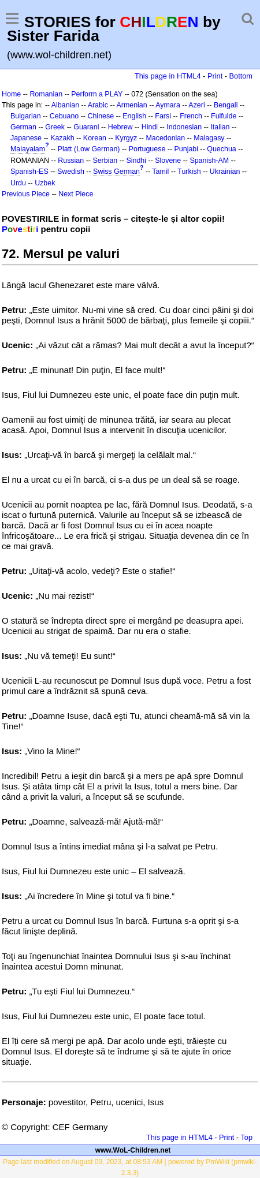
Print (214, 76)
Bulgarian (25, 116)
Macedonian (165, 138)
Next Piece (75, 194)
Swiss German (116, 171)
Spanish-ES (29, 171)
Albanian (65, 105)
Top (246, 1137)
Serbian (104, 160)
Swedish (70, 171)
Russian (71, 160)
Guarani (86, 127)
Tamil (160, 171)
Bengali (226, 105)
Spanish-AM (209, 160)
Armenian (131, 105)
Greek (55, 127)
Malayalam (27, 149)
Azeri (196, 105)
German (23, 127)
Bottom (240, 76)
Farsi (163, 116)
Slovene (168, 160)
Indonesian (184, 127)
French (191, 116)
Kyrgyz (126, 138)
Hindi (150, 127)
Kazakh (62, 138)
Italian (219, 127)
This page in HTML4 (168, 76)
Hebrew (120, 127)
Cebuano (64, 116)
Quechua (221, 149)
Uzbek (45, 183)
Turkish (188, 171)
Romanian (45, 94)
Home (11, 94)
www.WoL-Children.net (133, 1150)
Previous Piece (26, 194)
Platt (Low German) (89, 149)
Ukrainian (225, 171)
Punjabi (186, 149)
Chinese (100, 116)
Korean (94, 138)
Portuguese (147, 149)
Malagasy (209, 138)
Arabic (98, 105)
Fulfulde (223, 116)
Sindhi (136, 160)
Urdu (18, 183)
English (134, 116)
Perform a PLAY (96, 94)
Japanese (26, 138)
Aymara (167, 105)
